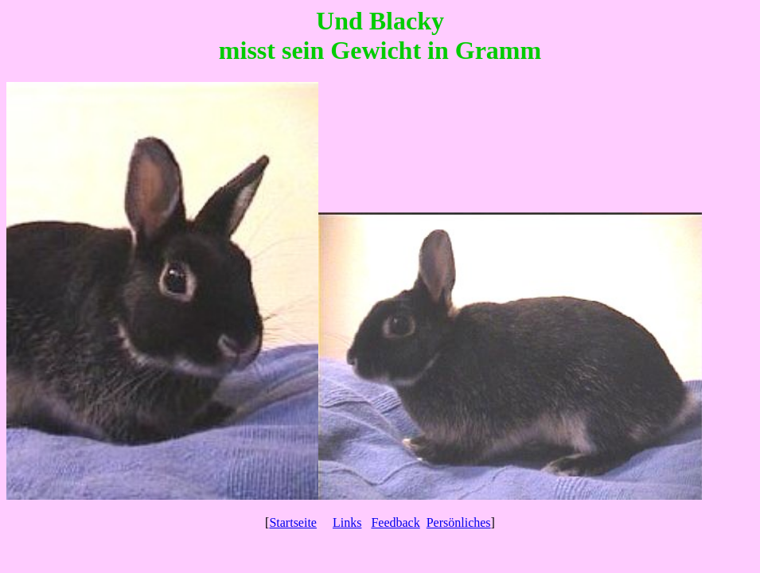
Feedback (395, 522)
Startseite (293, 522)
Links (347, 522)
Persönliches (459, 522)
